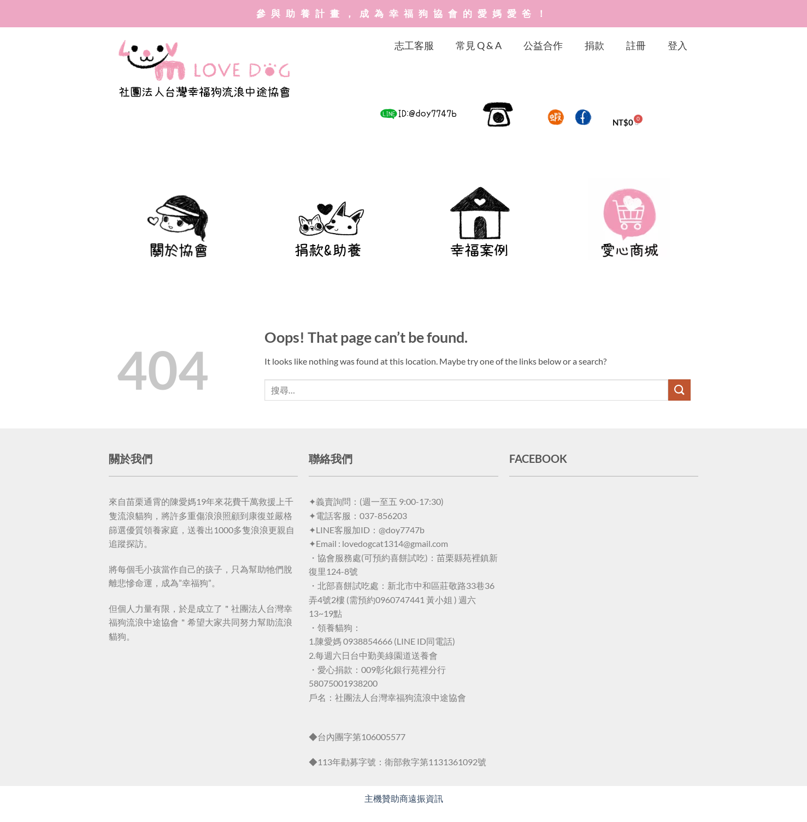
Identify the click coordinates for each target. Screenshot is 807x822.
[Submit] (679, 390)
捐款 (594, 45)
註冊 (636, 45)
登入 (677, 45)
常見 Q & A (479, 45)
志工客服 (414, 45)
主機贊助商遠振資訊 (403, 798)
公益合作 (543, 45)
